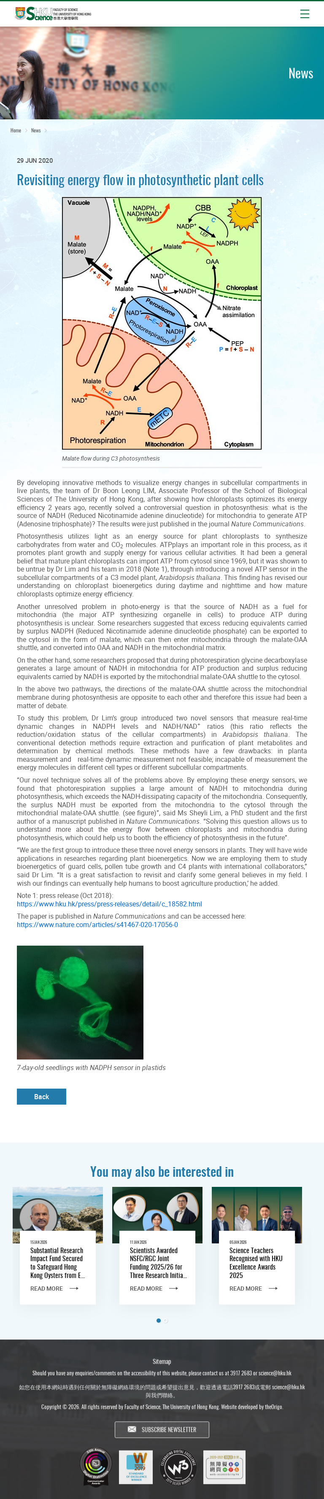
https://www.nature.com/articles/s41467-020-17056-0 (97, 924)
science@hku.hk (275, 1376)
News (35, 130)
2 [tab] (165, 1320)
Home (16, 130)
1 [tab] (159, 1320)
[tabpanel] (58, 1252)
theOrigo (273, 1410)
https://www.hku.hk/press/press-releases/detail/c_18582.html (109, 904)
